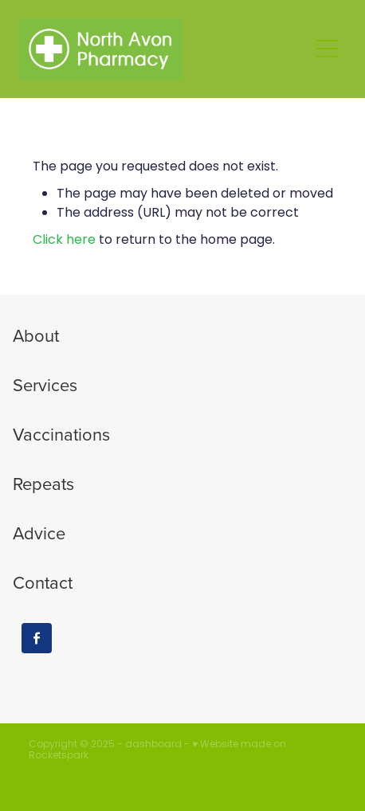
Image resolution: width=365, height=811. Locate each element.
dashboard (153, 745)
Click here (64, 240)
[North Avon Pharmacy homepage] (163, 49)
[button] (327, 48)
